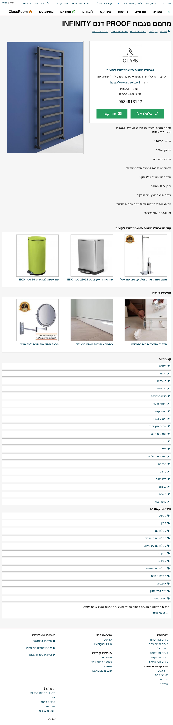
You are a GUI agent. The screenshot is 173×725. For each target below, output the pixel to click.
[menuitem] (164, 3)
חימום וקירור (161, 419)
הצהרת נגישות (47, 710)
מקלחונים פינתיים (158, 568)
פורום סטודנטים (159, 652)
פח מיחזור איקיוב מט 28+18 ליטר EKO (90, 279)
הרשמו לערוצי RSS (42, 654)
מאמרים (166, 3)
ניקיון (165, 449)
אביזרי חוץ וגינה (159, 426)
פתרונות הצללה (159, 456)
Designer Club (103, 644)
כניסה (4, 3)
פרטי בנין (106, 657)
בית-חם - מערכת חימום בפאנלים (94, 344)
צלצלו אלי (147, 114)
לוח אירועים (42, 3)
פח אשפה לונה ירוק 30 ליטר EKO (39, 279)
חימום (163, 31)
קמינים (164, 516)
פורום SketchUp (158, 661)
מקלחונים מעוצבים (157, 538)
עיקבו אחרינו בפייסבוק (41, 647)
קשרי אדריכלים (103, 3)
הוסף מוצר (160, 613)
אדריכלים (163, 670)
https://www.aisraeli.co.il (125, 82)
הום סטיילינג (161, 648)
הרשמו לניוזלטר (44, 641)
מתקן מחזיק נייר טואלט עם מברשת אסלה (143, 279)
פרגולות (163, 389)
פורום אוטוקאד (159, 657)
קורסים (108, 639)
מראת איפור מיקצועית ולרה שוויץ (39, 344)
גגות (166, 441)
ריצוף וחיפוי (161, 404)
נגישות (164, 487)
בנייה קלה (162, 411)
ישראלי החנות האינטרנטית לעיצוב (130, 70)
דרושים (27, 3)
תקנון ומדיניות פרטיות (42, 692)
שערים (164, 494)
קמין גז (164, 561)
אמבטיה (163, 584)
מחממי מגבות (100, 31)
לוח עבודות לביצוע (131, 3)
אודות (52, 697)
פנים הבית (162, 502)
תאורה (164, 366)
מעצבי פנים (161, 675)
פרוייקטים (151, 3)
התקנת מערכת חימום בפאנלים (149, 344)
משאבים (107, 666)
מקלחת (153, 31)
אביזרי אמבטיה (119, 31)
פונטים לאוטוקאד (102, 670)
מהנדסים (163, 679)
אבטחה (164, 464)
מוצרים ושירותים (81, 3)
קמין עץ (163, 553)
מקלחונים (162, 531)
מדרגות (164, 472)
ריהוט (165, 374)
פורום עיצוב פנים (158, 644)
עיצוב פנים (162, 599)
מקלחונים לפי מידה (157, 546)
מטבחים (163, 381)
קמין (165, 523)
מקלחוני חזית (160, 576)
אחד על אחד (60, 3)
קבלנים (164, 683)
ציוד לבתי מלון (160, 591)
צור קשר (111, 114)
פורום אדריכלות (159, 639)
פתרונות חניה (160, 434)
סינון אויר (163, 479)
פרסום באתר (48, 701)
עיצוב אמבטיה (138, 31)
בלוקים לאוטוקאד (101, 661)
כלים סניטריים (160, 396)
